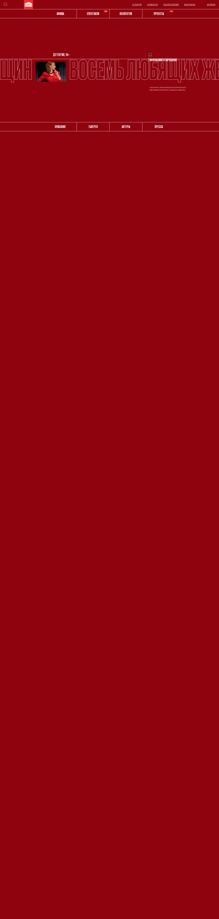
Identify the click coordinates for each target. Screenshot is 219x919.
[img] (28, 4)
